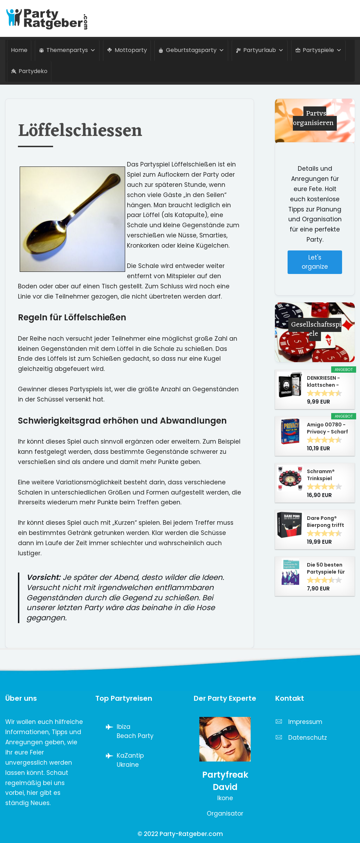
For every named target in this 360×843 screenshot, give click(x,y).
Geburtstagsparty (195, 50)
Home (19, 50)
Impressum (305, 722)
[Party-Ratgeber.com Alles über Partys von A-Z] (49, 18)
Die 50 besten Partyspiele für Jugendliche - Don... (326, 568)
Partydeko (33, 71)
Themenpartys (71, 50)
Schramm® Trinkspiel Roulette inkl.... (326, 475)
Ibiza (123, 727)
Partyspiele (322, 50)
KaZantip (130, 755)
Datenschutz (307, 737)
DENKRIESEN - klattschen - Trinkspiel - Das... (323, 381)
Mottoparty (131, 50)
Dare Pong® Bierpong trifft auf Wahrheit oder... (325, 522)
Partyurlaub (263, 50)
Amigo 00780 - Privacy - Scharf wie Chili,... (327, 428)
